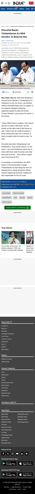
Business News (5, 393)
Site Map (6, 487)
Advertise (4, 331)
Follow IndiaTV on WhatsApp (17, 207)
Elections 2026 (12, 9)
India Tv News (6, 202)
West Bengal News (23, 422)
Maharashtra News (23, 414)
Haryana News (5, 419)
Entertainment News (7, 382)
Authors (3, 347)
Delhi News (4, 417)
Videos (21, 9)
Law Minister (6, 193)
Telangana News (22, 419)
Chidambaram (6, 197)
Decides (22, 197)
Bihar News (4, 414)
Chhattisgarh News (6, 435)
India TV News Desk (7, 40)
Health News (5, 395)
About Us (4, 328)
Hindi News (4, 341)
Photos (3, 377)
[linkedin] (22, 453)
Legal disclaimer (16, 487)
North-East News (6, 427)
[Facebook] (3, 453)
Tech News (4, 388)
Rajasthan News (22, 417)
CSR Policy (12, 489)
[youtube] (17, 453)
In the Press (4, 336)
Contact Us (4, 326)
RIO (19, 489)
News (2, 26)
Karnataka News (6, 443)
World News (4, 375)
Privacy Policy (27, 487)
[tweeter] (8, 453)
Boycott (30, 197)
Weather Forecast (6, 359)
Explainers (4, 390)
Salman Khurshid (18, 193)
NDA (15, 197)
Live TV (3, 344)
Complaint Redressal (7, 334)
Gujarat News (5, 437)
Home (3, 9)
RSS (24, 489)
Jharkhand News (6, 422)
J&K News (4, 440)
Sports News (5, 385)
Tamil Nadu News (6, 430)
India (27, 9)
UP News (4, 432)
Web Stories (4, 349)
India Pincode (5, 361)
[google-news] (26, 453)
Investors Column (6, 339)
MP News (4, 424)
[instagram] (12, 453)
